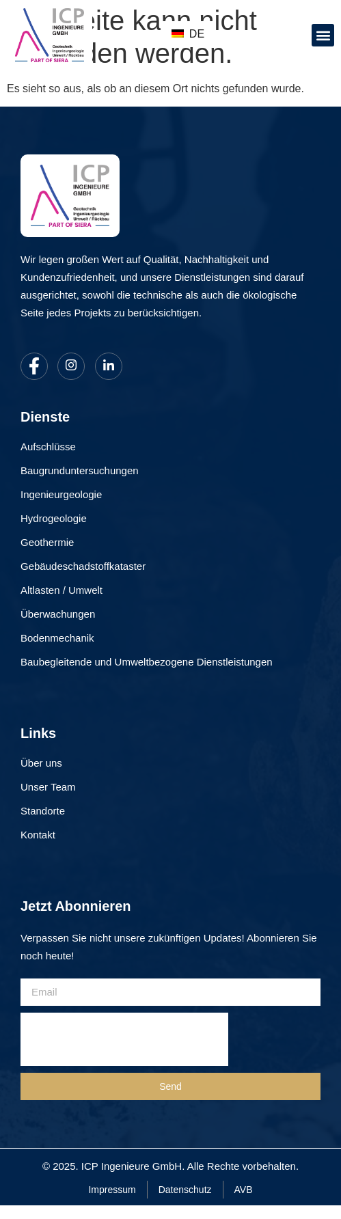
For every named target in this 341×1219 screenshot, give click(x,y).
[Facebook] (34, 366)
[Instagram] (71, 366)
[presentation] (124, 1039)
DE (188, 34)
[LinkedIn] (108, 366)
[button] (323, 35)
